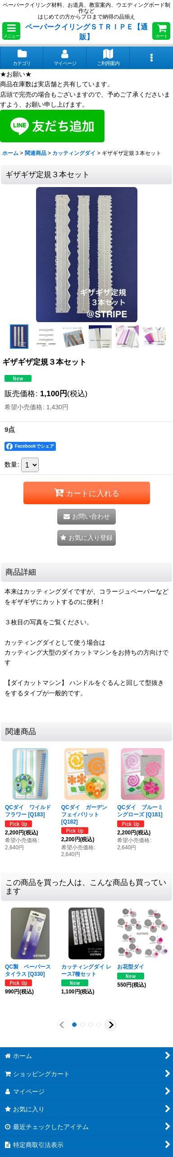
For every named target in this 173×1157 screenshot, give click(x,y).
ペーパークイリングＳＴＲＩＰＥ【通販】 (86, 32)
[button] (11, 31)
